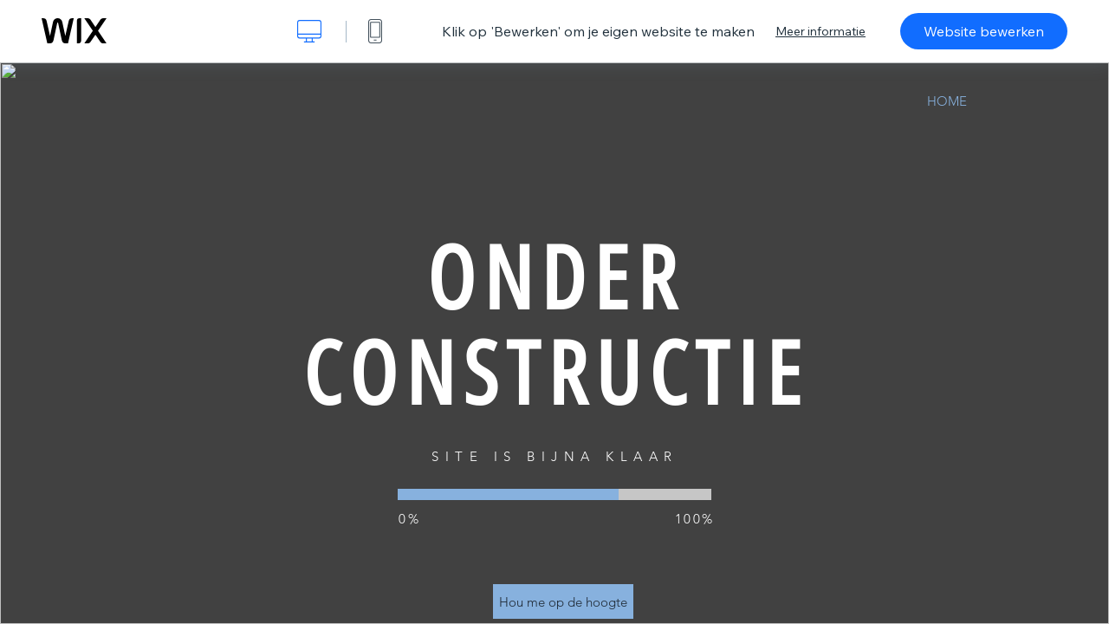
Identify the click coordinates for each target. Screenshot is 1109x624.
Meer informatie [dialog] (820, 31)
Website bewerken (984, 31)
